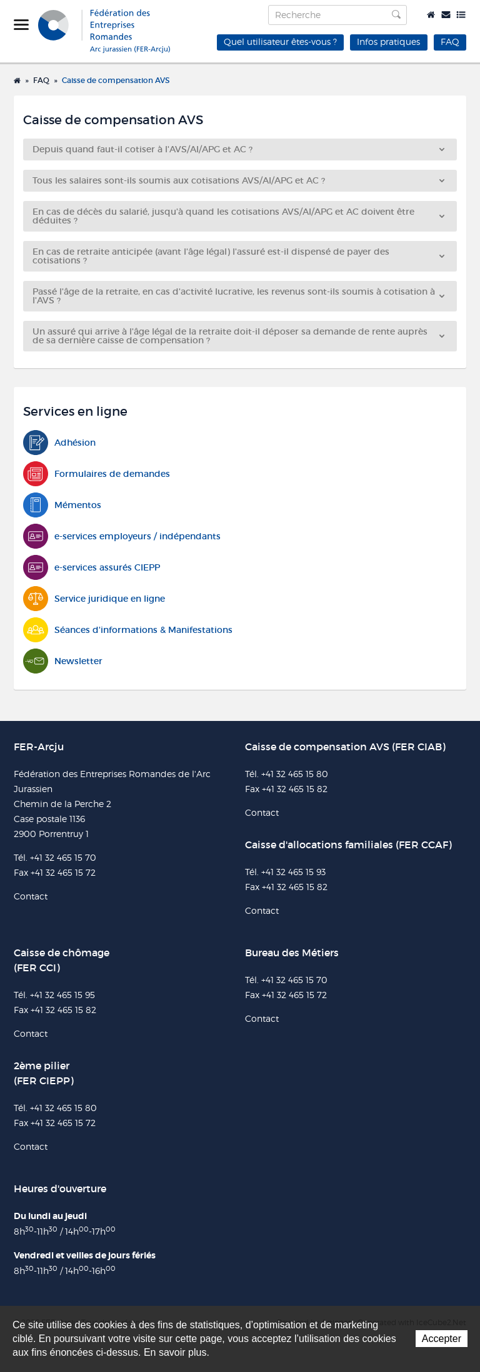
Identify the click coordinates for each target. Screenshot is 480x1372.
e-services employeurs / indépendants (122, 536)
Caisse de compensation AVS (115, 80)
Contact (446, 14)
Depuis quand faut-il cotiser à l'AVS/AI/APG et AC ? (238, 149)
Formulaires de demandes (96, 474)
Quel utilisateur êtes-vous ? (280, 41)
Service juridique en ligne (94, 598)
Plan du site (461, 14)
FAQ (450, 41)
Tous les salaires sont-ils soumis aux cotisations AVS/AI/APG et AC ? (238, 180)
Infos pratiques (388, 41)
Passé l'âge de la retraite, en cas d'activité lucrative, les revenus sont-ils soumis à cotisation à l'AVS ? (238, 296)
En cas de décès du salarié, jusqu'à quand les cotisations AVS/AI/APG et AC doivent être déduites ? (238, 216)
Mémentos (62, 505)
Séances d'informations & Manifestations (127, 630)
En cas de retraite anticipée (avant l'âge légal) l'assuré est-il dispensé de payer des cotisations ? (238, 256)
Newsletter (62, 661)
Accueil (431, 14)
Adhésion (59, 442)
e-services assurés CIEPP (91, 567)
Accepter (441, 1338)
